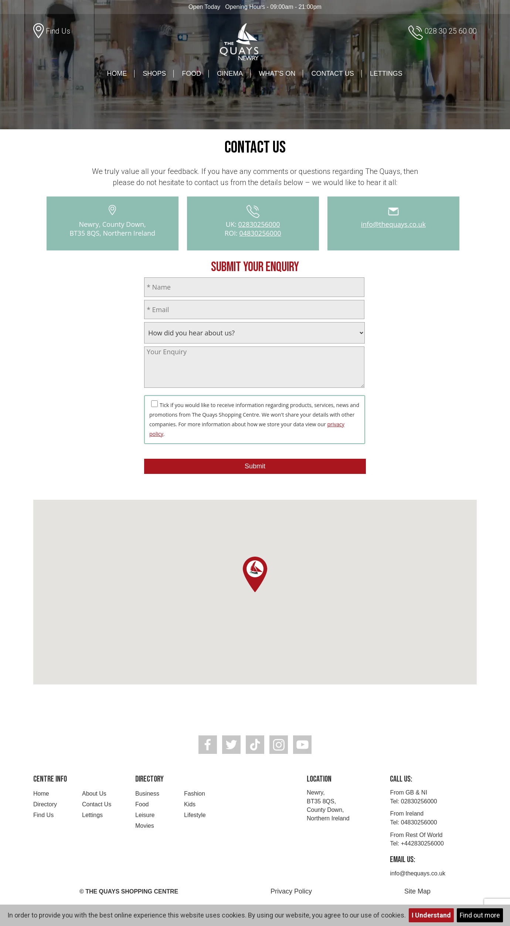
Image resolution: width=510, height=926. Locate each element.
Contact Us (332, 73)
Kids (190, 804)
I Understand (431, 915)
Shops (154, 73)
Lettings (386, 73)
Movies (144, 826)
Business (147, 793)
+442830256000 (422, 843)
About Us (94, 793)
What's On (277, 73)
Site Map (417, 891)
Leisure (144, 815)
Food (191, 73)
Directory (45, 804)
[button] (255, 574)
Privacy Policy (291, 891)
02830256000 (259, 224)
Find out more (480, 915)
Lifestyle (195, 815)
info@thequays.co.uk (393, 224)
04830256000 (260, 233)
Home (117, 73)
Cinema (230, 73)
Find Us (43, 815)
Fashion (194, 793)
